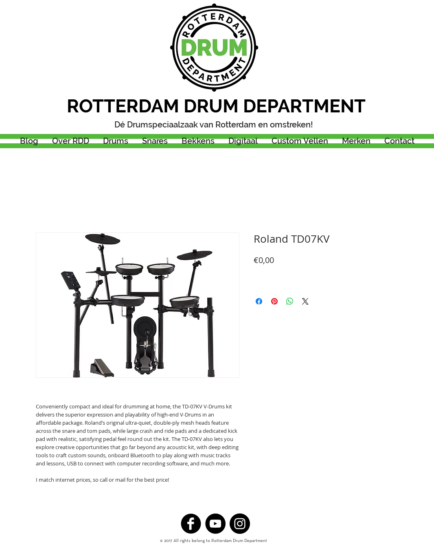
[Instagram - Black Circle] (240, 523)
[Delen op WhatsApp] (290, 301)
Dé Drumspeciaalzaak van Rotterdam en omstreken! (213, 124)
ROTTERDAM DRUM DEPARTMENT (216, 106)
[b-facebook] (191, 523)
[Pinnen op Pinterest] (274, 301)
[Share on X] (305, 301)
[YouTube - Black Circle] (215, 523)
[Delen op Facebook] (259, 301)
